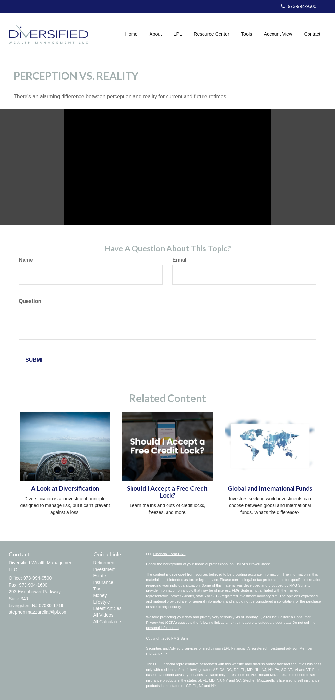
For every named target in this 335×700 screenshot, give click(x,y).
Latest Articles (107, 608)
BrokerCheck (259, 564)
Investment (104, 569)
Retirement (104, 562)
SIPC (165, 654)
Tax (96, 588)
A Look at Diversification (65, 488)
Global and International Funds (270, 488)
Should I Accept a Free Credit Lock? (167, 492)
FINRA (151, 654)
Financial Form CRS (169, 554)
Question (30, 301)
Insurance (103, 582)
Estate (99, 575)
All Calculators (107, 621)
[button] (156, 34)
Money (100, 595)
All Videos (103, 615)
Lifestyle (101, 602)
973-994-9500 (298, 6)
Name (26, 260)
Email (179, 260)
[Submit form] (35, 360)
